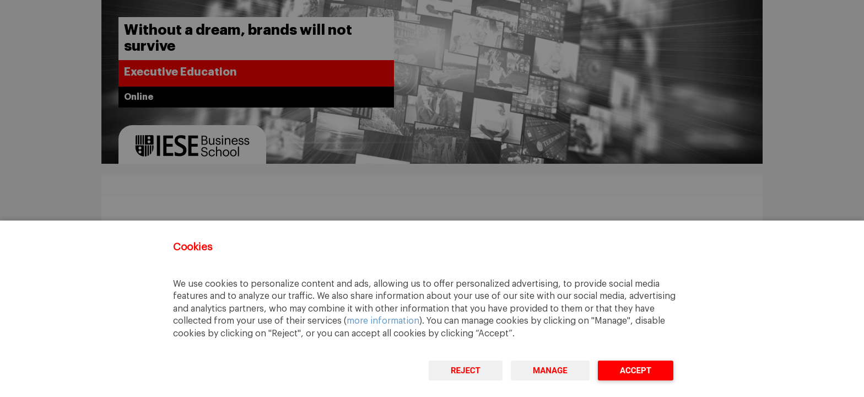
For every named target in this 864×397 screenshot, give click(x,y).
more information (383, 320)
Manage (550, 370)
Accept (635, 370)
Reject (465, 370)
